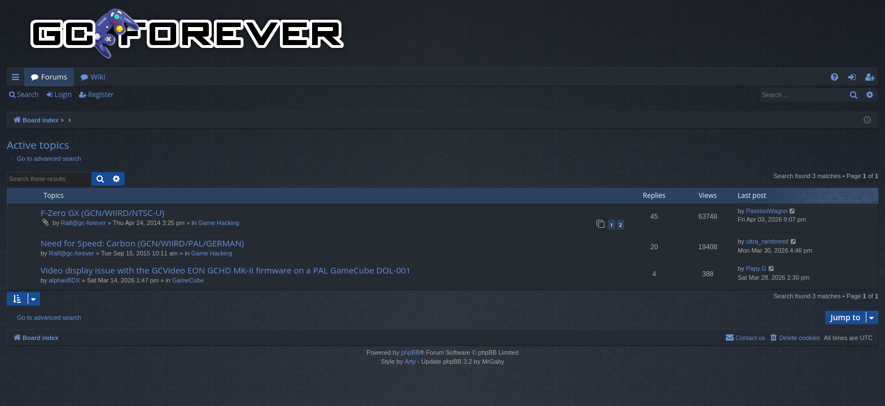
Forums (54, 77)
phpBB (410, 352)
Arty (410, 361)
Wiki (98, 77)
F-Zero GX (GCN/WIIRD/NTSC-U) (102, 212)
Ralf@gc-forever (83, 222)
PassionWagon (767, 211)
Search (27, 94)
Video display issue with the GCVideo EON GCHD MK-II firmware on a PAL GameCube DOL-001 (226, 270)
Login (63, 94)
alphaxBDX (64, 280)
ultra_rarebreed (767, 241)
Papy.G (756, 268)
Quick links (17, 79)
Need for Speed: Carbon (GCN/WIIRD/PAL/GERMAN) (142, 243)
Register (100, 94)
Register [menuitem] (872, 79)
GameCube (188, 280)
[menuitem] (834, 77)
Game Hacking (218, 222)
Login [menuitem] (854, 79)
